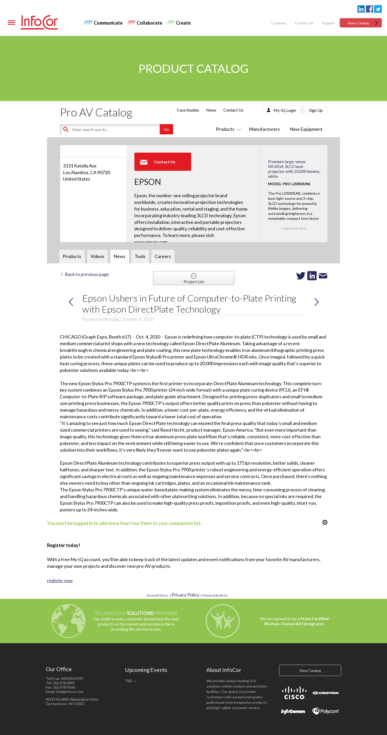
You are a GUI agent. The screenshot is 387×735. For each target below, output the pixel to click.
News (211, 109)
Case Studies (188, 109)
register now (60, 580)
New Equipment (306, 129)
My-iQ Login (284, 110)
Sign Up (316, 110)
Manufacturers (264, 129)
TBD (128, 681)
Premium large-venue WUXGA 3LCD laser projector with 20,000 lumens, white (294, 169)
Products (227, 129)
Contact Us (304, 23)
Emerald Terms (157, 595)
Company (279, 23)
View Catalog (358, 23)
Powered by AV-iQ (215, 595)
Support (328, 23)
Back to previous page (84, 274)
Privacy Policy (185, 595)
